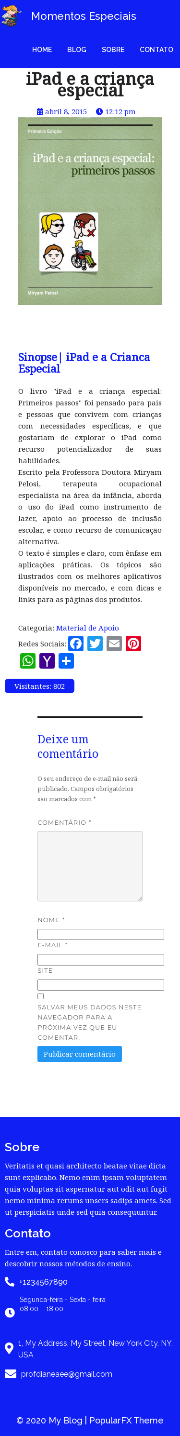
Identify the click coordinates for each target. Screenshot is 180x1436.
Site (45, 970)
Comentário (64, 822)
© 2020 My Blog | (52, 1420)
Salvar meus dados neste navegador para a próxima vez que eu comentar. (89, 1022)
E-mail (52, 945)
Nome (51, 920)
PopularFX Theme (126, 1420)
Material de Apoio (87, 627)
